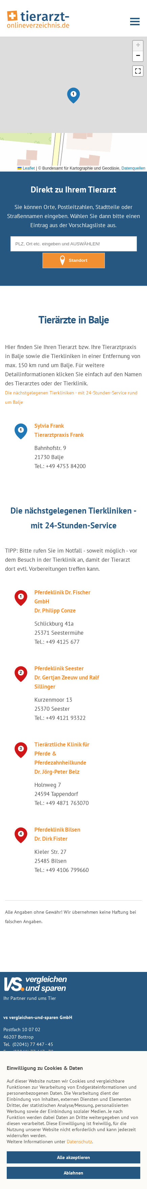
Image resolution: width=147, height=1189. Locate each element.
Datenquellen (133, 168)
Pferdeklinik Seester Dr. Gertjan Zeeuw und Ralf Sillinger (66, 677)
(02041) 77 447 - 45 (32, 1044)
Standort (73, 260)
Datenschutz (79, 1142)
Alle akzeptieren (73, 1157)
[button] (73, 95)
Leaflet (26, 168)
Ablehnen (73, 1173)
